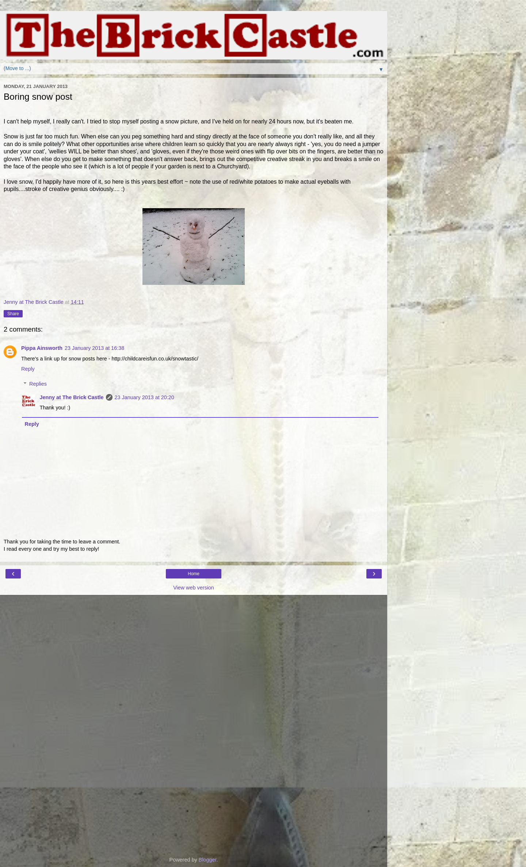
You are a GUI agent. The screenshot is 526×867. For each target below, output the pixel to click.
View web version (193, 588)
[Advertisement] (193, 631)
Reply (28, 369)
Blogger (208, 860)
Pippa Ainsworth (41, 348)
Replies (38, 384)
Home (193, 573)
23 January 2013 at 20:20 (144, 397)
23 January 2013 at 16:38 (94, 348)
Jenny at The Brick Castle (71, 397)
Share (13, 313)
